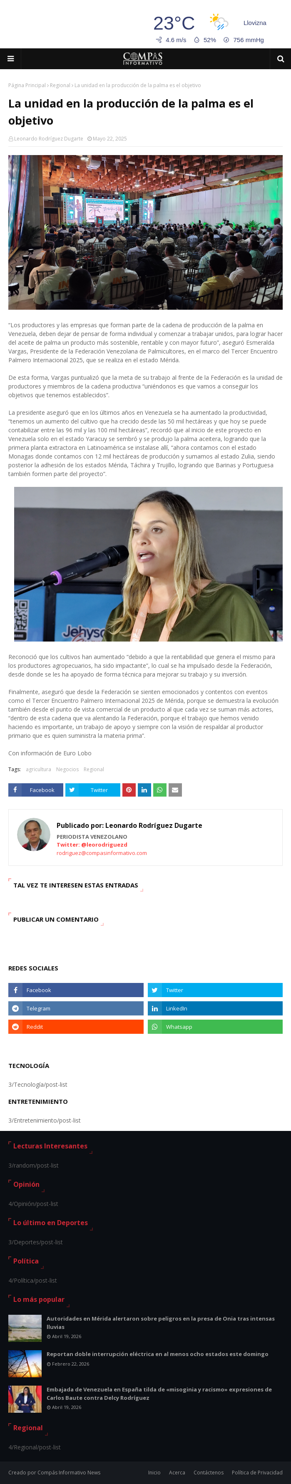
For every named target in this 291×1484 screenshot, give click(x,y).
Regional (60, 85)
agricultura (38, 769)
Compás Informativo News (68, 1472)
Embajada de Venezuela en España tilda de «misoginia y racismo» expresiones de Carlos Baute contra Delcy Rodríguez (159, 1393)
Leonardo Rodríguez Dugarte (48, 138)
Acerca (177, 1472)
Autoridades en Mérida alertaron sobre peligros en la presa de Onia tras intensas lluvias (161, 1323)
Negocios (67, 769)
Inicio (154, 1472)
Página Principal (27, 85)
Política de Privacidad (257, 1472)
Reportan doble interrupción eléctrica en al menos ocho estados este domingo (158, 1354)
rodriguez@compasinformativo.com (102, 853)
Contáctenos (209, 1472)
